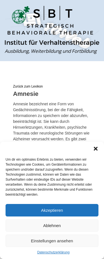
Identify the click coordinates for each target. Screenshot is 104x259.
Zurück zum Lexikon (28, 86)
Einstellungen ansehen (52, 240)
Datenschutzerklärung (53, 252)
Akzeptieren (52, 210)
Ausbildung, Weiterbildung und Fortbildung (51, 51)
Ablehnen (52, 225)
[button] (95, 148)
